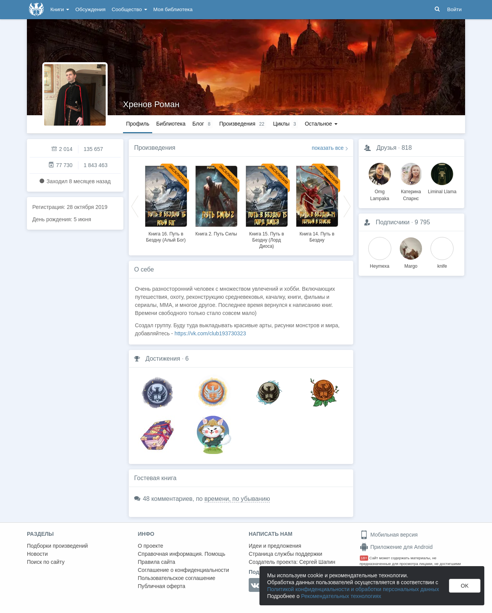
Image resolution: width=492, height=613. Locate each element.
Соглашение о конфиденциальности (183, 570)
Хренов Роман (151, 104)
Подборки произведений (57, 546)
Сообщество (129, 9)
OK (465, 586)
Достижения (162, 358)
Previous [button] (135, 206)
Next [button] (347, 206)
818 (407, 147)
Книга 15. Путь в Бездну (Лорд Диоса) (266, 240)
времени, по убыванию (237, 498)
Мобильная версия (389, 534)
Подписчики (392, 222)
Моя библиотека (173, 9)
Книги (59, 9)
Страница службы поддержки (285, 554)
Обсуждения (90, 9)
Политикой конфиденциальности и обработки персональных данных (353, 589)
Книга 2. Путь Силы (216, 234)
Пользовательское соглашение (177, 578)
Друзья (386, 147)
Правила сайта (156, 562)
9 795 (422, 222)
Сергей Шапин (317, 562)
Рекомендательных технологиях (341, 596)
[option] (166, 202)
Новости (37, 554)
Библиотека (170, 124)
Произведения (154, 147)
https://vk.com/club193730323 (210, 333)
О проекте (150, 546)
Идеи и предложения (275, 546)
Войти (454, 9)
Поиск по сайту (46, 562)
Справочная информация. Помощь (182, 554)
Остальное (321, 124)
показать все (328, 148)
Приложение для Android (396, 547)
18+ (364, 558)
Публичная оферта (162, 586)
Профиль (137, 124)
